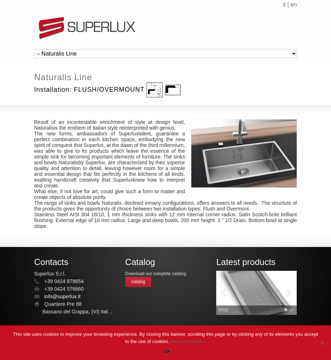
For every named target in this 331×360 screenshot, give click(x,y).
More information (188, 341)
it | (287, 4)
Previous (223, 293)
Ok (167, 351)
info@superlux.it (62, 296)
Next (289, 293)
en (294, 4)
